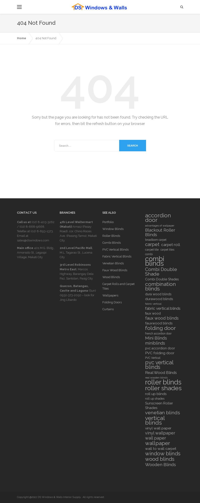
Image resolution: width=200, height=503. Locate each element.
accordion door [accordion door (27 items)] (158, 217)
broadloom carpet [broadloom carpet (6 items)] (155, 239)
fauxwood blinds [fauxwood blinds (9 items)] (158, 323)
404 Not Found (45, 38)
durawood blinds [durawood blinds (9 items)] (159, 299)
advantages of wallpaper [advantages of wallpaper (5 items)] (159, 225)
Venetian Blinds (113, 263)
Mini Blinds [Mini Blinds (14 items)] (156, 338)
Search (132, 145)
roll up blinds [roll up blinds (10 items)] (156, 394)
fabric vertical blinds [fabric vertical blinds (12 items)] (162, 308)
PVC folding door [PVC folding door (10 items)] (159, 353)
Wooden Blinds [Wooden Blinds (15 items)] (160, 464)
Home (21, 38)
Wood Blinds (111, 277)
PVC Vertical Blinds (115, 249)
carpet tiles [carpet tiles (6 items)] (167, 249)
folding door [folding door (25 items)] (160, 328)
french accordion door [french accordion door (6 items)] (158, 333)
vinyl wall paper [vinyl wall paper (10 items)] (158, 428)
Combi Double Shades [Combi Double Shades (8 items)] (162, 279)
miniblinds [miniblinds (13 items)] (155, 343)
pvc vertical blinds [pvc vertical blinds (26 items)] (159, 364)
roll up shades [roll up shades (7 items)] (154, 398)
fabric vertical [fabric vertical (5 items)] (153, 303)
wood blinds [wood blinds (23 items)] (159, 459)
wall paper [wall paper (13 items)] (155, 438)
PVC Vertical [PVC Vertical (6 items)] (152, 357)
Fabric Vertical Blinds (116, 256)
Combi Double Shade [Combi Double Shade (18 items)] (161, 271)
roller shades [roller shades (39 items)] (163, 388)
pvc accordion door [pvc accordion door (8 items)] (160, 348)
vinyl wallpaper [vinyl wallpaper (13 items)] (160, 433)
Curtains (108, 309)
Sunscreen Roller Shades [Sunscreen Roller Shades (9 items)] (159, 405)
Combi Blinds (111, 242)
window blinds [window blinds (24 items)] (162, 453)
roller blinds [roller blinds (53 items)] (163, 382)
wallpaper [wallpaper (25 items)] (157, 443)
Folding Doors (112, 302)
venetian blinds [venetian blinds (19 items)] (162, 412)
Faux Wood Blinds (114, 270)
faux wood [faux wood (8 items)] (153, 313)
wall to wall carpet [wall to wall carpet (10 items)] (160, 448)
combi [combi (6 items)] (149, 254)
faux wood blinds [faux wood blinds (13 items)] (162, 318)
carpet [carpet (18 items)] (152, 244)
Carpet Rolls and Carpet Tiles (118, 286)
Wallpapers (110, 295)
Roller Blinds (111, 236)
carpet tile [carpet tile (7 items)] (152, 249)
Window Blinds (113, 229)
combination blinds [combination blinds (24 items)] (160, 286)
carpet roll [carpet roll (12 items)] (170, 244)
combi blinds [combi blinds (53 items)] (154, 261)
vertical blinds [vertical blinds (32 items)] (155, 420)
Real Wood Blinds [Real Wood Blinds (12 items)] (161, 372)
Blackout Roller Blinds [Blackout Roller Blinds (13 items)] (160, 232)
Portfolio (108, 222)
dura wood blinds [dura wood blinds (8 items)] (158, 294)
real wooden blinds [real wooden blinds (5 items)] (156, 377)
